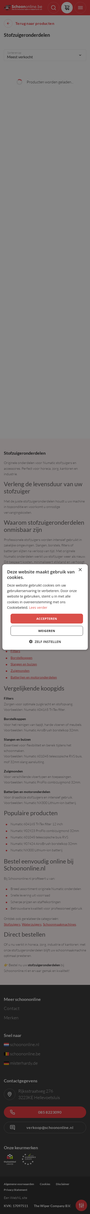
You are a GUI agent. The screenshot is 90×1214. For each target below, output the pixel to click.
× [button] (80, 570)
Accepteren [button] (46, 618)
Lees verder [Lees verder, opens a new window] (38, 607)
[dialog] (45, 607)
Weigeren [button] (46, 631)
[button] (45, 641)
